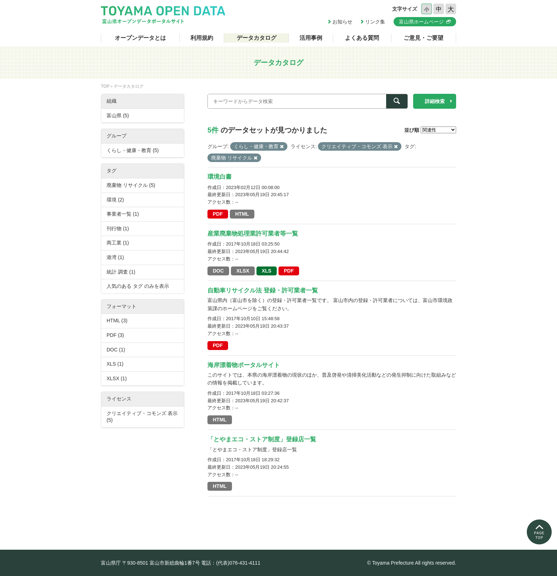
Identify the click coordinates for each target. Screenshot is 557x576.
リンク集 (375, 21)
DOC (218, 271)
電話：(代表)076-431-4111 (230, 563)
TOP (105, 86)
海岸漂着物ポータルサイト (243, 365)
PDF (218, 214)
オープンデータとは (140, 38)
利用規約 (201, 38)
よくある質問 (362, 38)
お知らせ (342, 21)
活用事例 (310, 38)
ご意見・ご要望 (423, 38)
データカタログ (256, 38)
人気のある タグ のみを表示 (138, 286)
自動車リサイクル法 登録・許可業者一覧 (262, 290)
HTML (242, 214)
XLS (266, 271)
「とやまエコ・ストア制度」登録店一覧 (261, 439)
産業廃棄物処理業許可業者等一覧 (252, 233)
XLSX (242, 271)
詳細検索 (435, 101)
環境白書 (219, 176)
